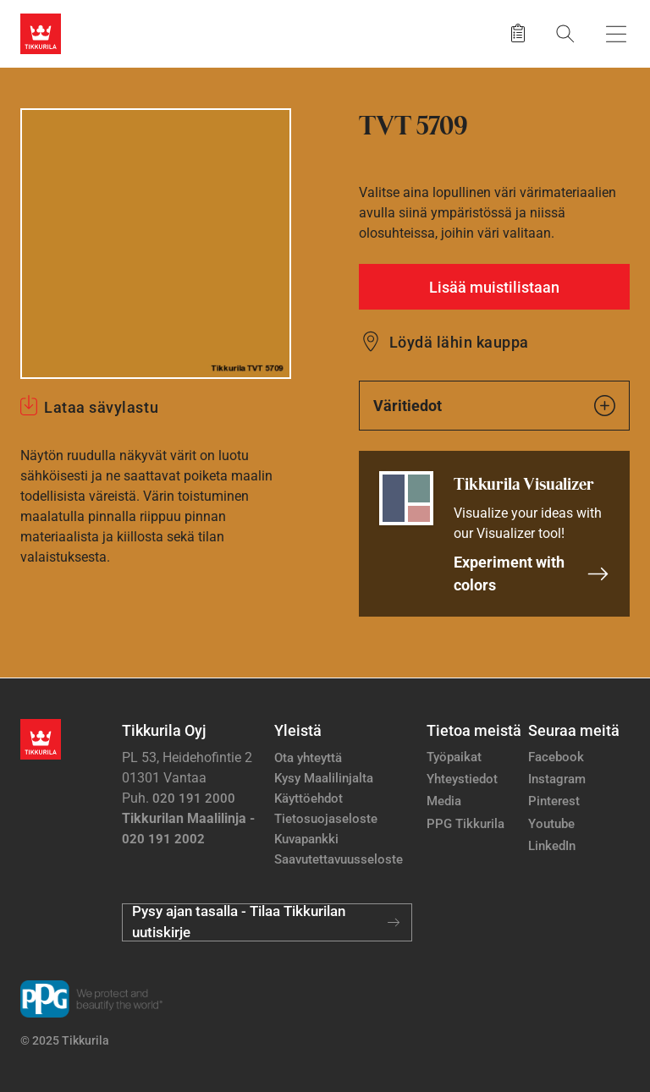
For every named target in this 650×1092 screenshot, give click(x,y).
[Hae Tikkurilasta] (565, 33)
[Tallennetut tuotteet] (518, 34)
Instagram (557, 779)
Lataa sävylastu (101, 407)
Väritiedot (494, 405)
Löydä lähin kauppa (459, 342)
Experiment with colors (531, 573)
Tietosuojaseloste (325, 818)
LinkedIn (552, 845)
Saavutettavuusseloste (338, 859)
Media (444, 801)
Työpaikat (454, 757)
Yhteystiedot (462, 779)
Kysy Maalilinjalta (323, 778)
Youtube (551, 823)
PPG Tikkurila (465, 823)
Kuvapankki (306, 839)
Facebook (556, 757)
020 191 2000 (193, 798)
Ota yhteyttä (308, 757)
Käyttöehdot (308, 798)
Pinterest (554, 801)
